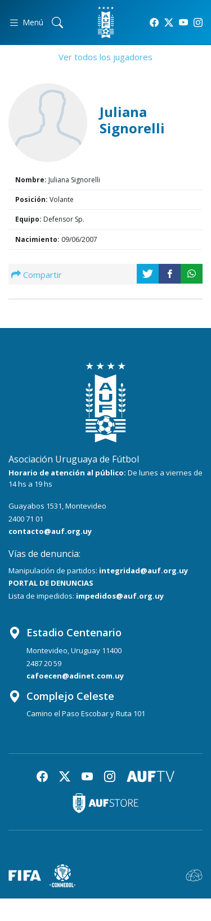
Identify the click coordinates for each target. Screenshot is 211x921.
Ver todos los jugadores (105, 56)
